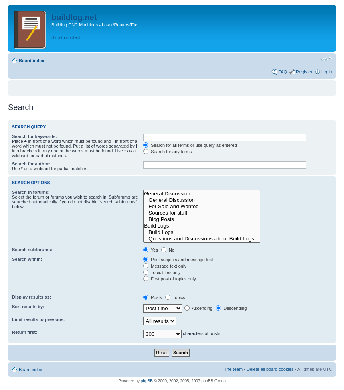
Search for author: (31, 163)
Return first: (24, 332)
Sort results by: (28, 306)
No (167, 250)
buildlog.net (74, 17)
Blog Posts (201, 219)
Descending (231, 308)
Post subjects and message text (178, 259)
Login (326, 71)
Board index (32, 60)
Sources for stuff (201, 213)
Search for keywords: (34, 136)
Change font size (326, 59)
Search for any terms (167, 151)
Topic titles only (161, 272)
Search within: (27, 259)
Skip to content (66, 37)
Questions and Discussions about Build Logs (201, 239)
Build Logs (201, 226)
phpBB (147, 381)
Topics (175, 297)
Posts (152, 297)
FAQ (282, 71)
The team (233, 369)
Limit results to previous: (38, 319)
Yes (150, 250)
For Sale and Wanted (201, 206)
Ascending (198, 308)
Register (304, 71)
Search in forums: (31, 192)
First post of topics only (169, 278)
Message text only (164, 266)
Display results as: (31, 297)
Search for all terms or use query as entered (190, 145)
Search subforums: (32, 249)
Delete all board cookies (270, 369)
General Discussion (201, 194)
